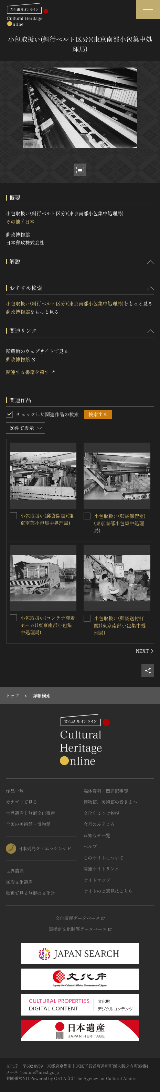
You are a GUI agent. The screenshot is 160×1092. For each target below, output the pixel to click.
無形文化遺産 (19, 882)
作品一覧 (15, 791)
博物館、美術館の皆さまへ (110, 802)
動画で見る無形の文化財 (30, 893)
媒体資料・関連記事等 (106, 791)
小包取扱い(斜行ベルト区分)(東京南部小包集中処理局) (65, 303)
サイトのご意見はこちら (108, 891)
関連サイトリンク (101, 868)
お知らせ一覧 (97, 835)
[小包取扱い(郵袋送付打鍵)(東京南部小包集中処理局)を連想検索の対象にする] (87, 618)
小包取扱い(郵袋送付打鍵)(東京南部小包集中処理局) (120, 625)
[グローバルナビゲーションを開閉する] (148, 9)
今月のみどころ (99, 824)
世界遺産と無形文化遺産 (30, 813)
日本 (29, 221)
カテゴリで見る (21, 802)
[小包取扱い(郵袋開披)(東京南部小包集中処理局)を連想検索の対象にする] (13, 515)
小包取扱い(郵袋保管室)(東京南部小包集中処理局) (120, 523)
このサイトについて (104, 857)
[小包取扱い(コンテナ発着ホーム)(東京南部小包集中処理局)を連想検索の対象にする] (13, 617)
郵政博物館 (18, 311)
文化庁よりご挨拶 (101, 813)
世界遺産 (15, 870)
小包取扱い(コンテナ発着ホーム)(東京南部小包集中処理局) (47, 625)
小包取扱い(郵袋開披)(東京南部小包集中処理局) (47, 519)
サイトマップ (97, 880)
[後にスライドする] (145, 651)
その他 (13, 221)
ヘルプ (90, 846)
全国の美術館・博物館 (28, 824)
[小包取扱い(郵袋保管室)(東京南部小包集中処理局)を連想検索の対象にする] (87, 516)
